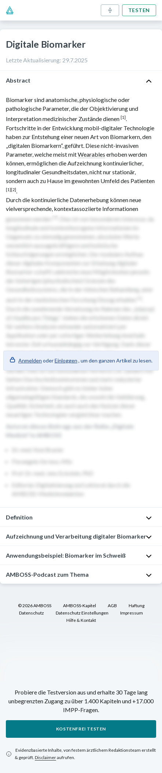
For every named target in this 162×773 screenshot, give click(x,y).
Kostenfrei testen (81, 729)
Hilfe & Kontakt (81, 620)
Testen (139, 10)
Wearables (91, 154)
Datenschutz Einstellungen (82, 613)
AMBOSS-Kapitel (79, 605)
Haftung (136, 605)
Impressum (131, 613)
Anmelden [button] (30, 360)
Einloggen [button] (66, 360)
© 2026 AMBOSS (34, 605)
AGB (112, 605)
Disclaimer (45, 757)
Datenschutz (31, 613)
